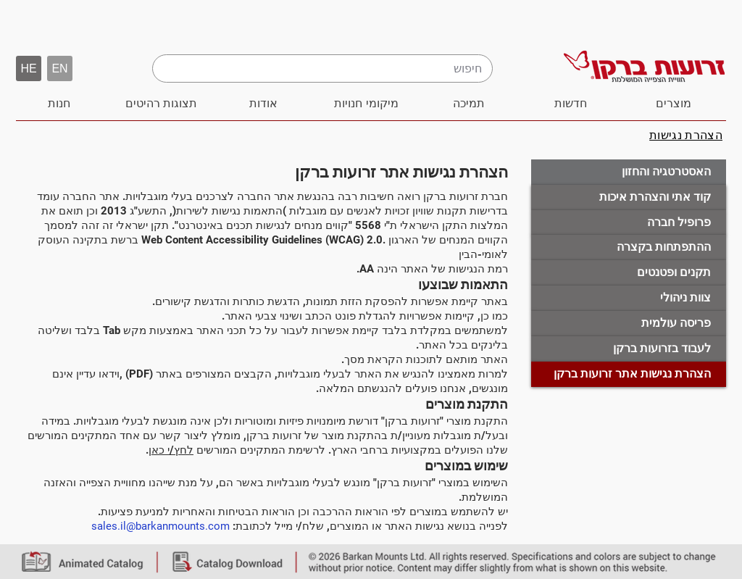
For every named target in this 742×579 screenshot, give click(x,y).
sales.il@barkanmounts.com (160, 526)
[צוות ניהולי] (628, 298)
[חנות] (59, 103)
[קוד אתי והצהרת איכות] (628, 197)
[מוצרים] (673, 103)
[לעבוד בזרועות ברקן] (628, 349)
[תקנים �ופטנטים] (628, 273)
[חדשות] (570, 103)
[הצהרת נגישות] (686, 135)
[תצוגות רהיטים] (161, 103)
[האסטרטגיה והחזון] (628, 172)
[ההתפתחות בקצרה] (628, 247)
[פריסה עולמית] (628, 323)
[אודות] (263, 103)
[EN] (59, 68)
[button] (28, 68)
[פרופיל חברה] (628, 223)
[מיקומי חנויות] (366, 103)
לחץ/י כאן (171, 450)
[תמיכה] (468, 103)
